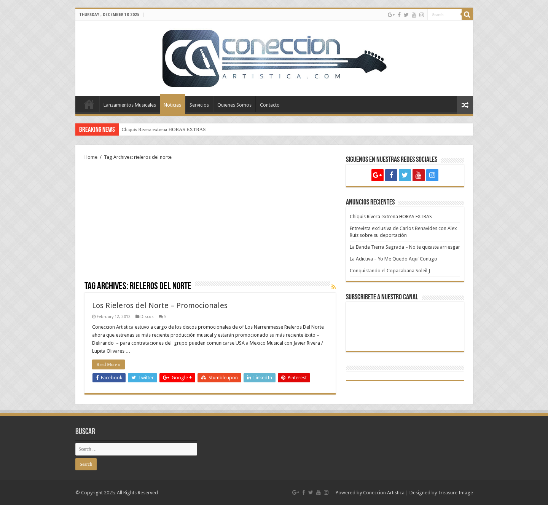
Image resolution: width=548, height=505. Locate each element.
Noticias (172, 105)
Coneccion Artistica (384, 492)
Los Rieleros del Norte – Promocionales (160, 305)
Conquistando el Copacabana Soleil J (390, 270)
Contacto (270, 105)
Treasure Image (455, 492)
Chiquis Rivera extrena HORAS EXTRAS (164, 129)
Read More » (109, 364)
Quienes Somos (234, 105)
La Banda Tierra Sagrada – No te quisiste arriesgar (405, 247)
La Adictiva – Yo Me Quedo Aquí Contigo (393, 259)
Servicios (199, 105)
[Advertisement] (210, 224)
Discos (147, 316)
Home (89, 104)
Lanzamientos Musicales (130, 105)
